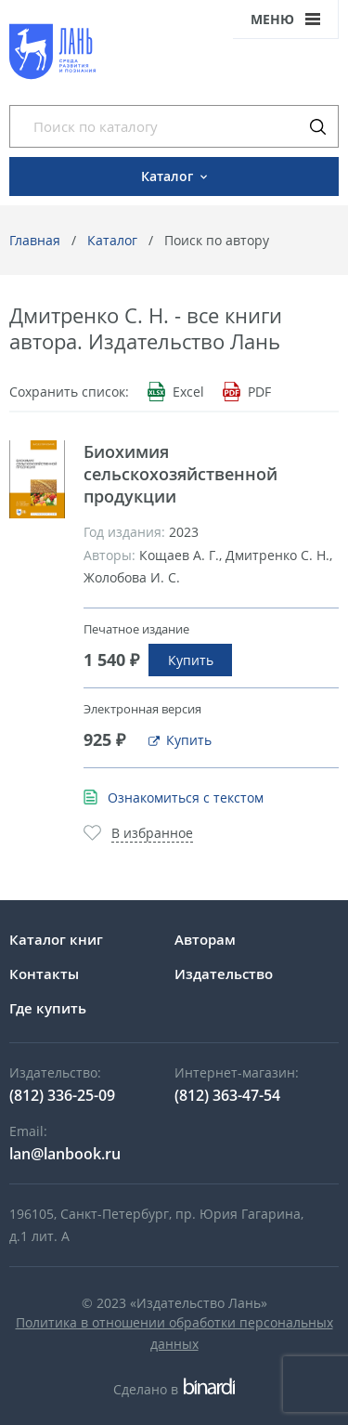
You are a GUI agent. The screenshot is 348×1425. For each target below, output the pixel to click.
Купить (190, 660)
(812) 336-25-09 (62, 1095)
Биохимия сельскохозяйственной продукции (180, 473)
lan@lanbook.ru (65, 1154)
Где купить (47, 1008)
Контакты (44, 973)
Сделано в (174, 1389)
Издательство (223, 973)
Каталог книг (56, 939)
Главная (34, 240)
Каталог (112, 240)
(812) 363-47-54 (227, 1095)
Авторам (205, 939)
